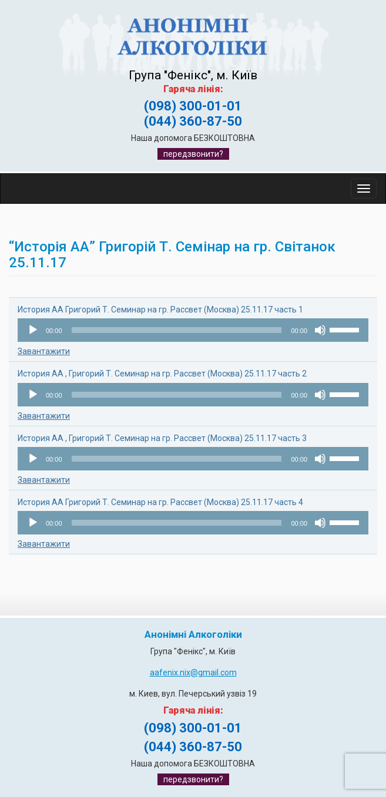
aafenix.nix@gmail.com (193, 672)
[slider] (177, 330)
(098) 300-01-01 (193, 106)
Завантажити (44, 351)
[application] (193, 330)
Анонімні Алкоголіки (193, 635)
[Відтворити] (33, 330)
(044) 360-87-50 (193, 121)
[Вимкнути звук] (320, 330)
